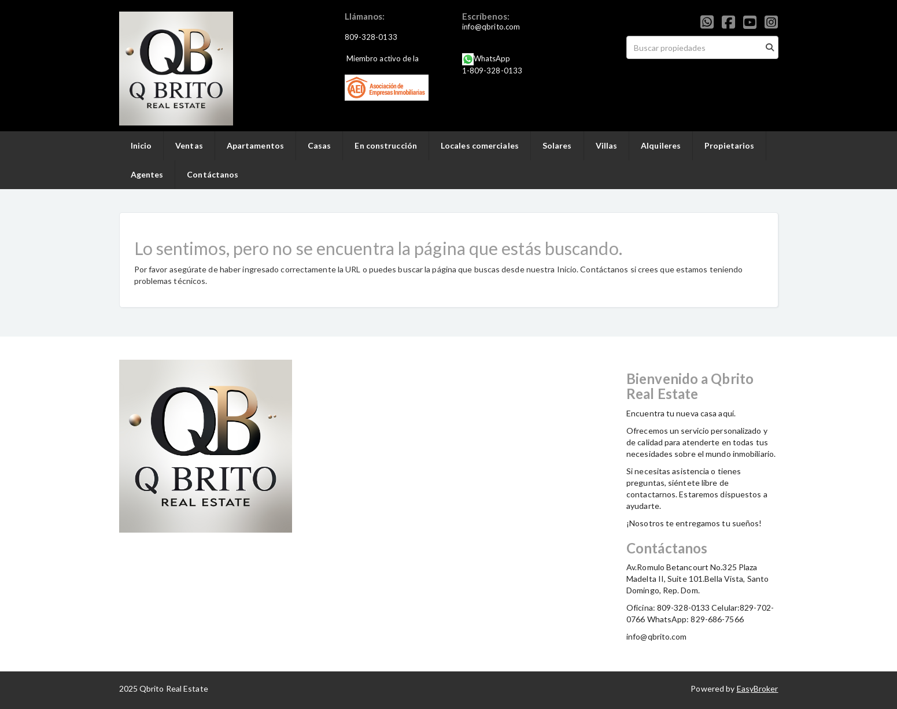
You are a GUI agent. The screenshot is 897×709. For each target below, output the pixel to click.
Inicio (141, 145)
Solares (557, 145)
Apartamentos (255, 145)
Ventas (189, 145)
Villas (607, 145)
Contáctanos (212, 174)
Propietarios (729, 145)
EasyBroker (757, 688)
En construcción (386, 145)
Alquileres (661, 145)
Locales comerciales (480, 145)
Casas (319, 145)
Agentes (147, 174)
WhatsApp (492, 58)
